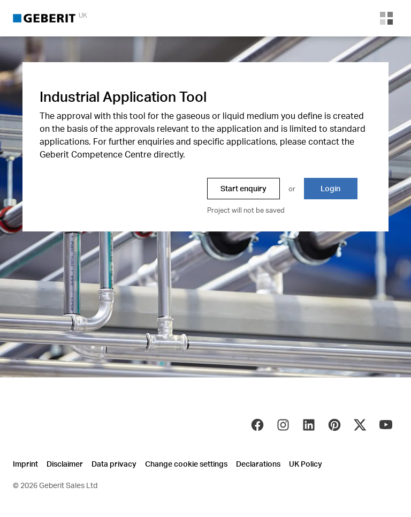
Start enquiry (243, 188)
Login (330, 188)
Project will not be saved (246, 210)
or (291, 188)
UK (83, 15)
